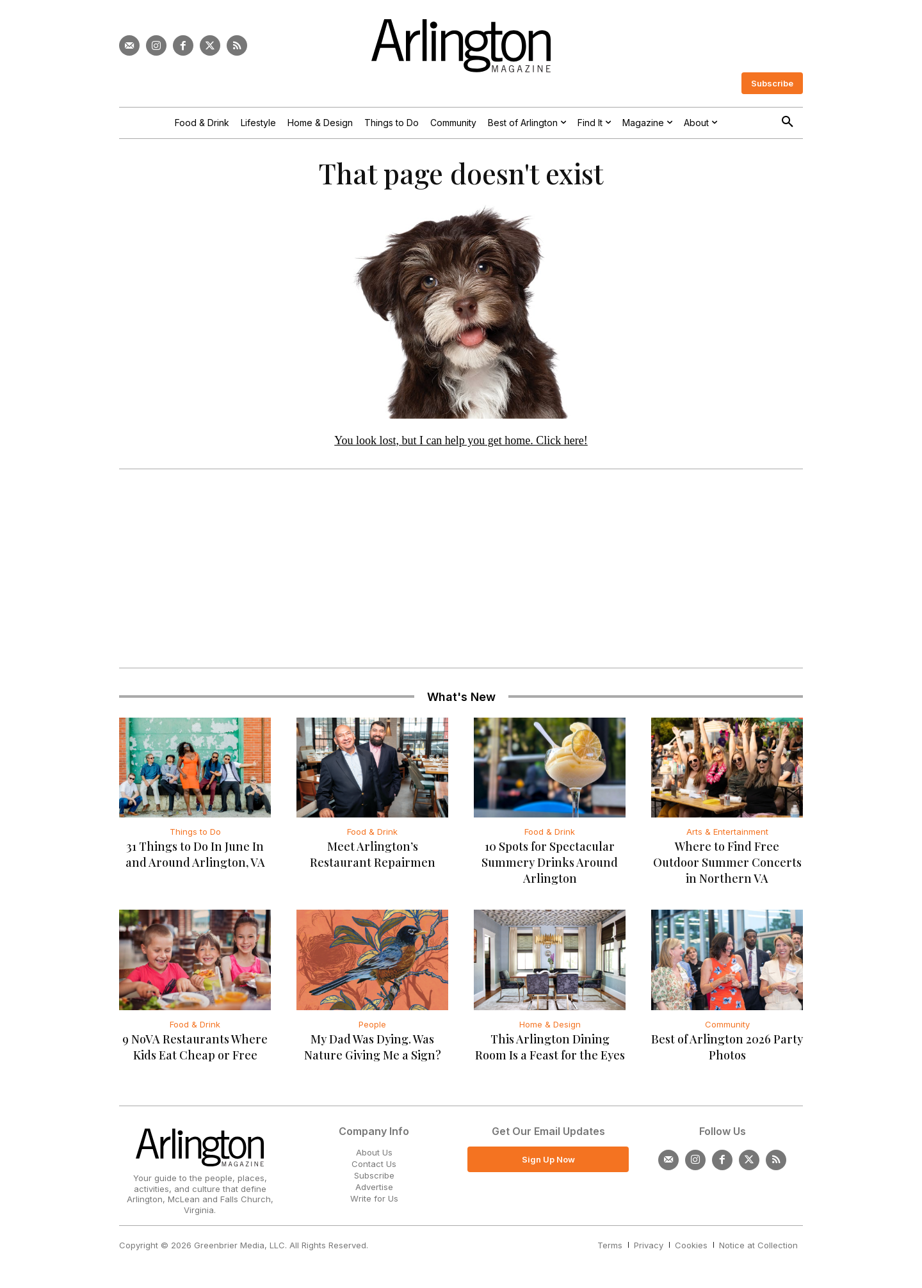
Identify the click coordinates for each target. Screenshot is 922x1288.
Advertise (374, 1190)
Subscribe (374, 1178)
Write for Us (374, 1202)
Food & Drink (372, 835)
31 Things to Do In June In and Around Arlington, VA (195, 858)
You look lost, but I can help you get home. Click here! (461, 443)
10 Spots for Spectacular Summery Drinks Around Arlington (549, 866)
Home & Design (550, 1027)
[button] (787, 122)
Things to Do (195, 835)
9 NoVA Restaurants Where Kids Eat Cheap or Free (195, 1050)
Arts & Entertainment (727, 835)
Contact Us (374, 1167)
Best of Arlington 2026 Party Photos (727, 1050)
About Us (374, 1155)
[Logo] (461, 45)
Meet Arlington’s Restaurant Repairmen (372, 858)
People (372, 1027)
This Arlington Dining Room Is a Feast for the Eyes (550, 1050)
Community (727, 1027)
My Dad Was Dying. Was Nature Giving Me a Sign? (372, 1050)
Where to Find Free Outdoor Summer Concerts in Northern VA (727, 866)
